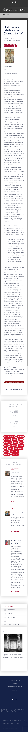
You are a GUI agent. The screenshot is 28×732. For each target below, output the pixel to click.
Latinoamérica (20, 436)
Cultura (14, 439)
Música (10, 448)
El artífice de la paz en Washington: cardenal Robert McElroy (16, 541)
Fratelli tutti (7, 454)
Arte (15, 44)
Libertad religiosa (18, 448)
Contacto (15, 690)
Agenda (13, 508)
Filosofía (15, 442)
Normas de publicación (15, 686)
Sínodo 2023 (15, 454)
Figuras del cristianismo (9, 436)
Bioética (21, 439)
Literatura (21, 445)
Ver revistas (7, 660)
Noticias (13, 538)
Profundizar (16, 501)
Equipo (15, 683)
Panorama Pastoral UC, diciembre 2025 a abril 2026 (17, 512)
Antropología (7, 439)
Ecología (6, 451)
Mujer (21, 442)
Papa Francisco (7, 442)
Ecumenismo (13, 445)
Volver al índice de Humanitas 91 (13, 389)
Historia (6, 445)
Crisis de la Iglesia (14, 451)
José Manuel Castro (8, 44)
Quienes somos (15, 680)
